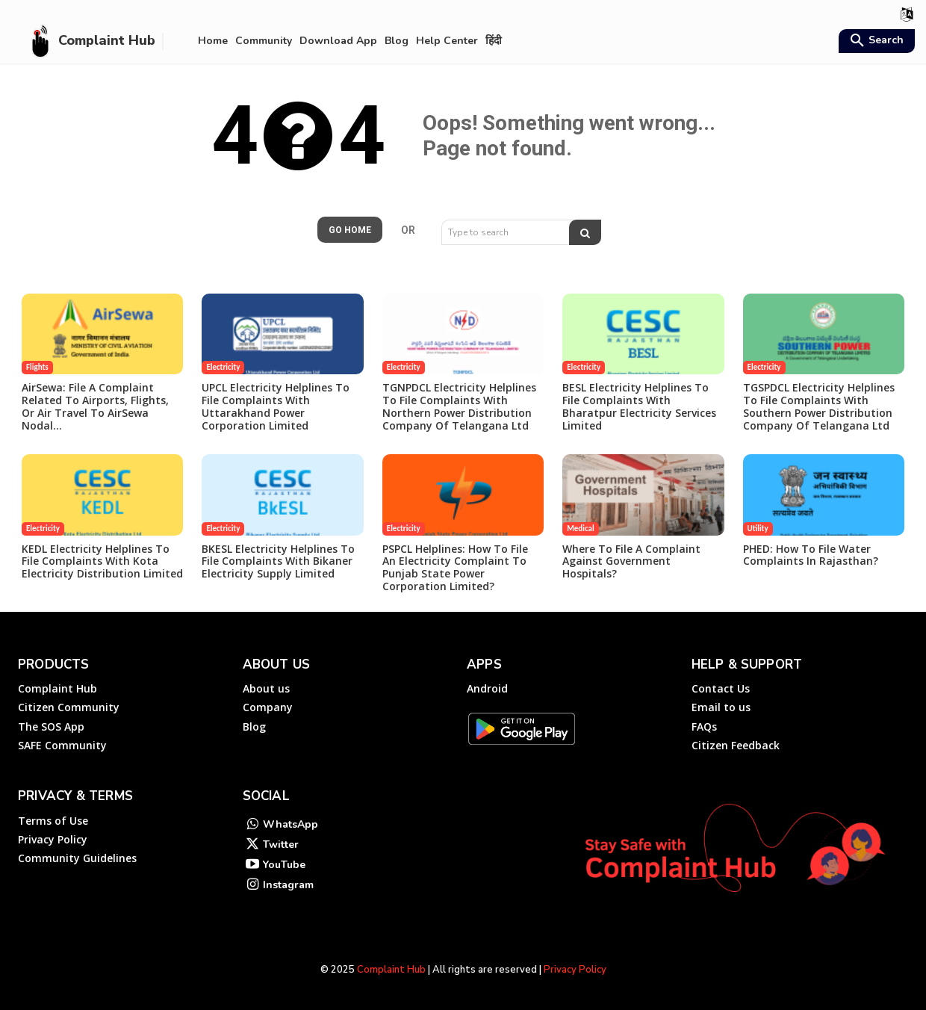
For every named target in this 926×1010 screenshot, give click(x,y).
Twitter (281, 844)
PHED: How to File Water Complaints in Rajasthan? (810, 555)
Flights (37, 367)
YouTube (284, 864)
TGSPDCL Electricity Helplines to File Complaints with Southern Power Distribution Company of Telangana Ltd (819, 406)
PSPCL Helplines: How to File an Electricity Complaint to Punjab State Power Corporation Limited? (455, 567)
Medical (580, 528)
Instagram (288, 884)
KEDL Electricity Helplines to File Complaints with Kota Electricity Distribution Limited (102, 561)
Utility (758, 528)
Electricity (223, 367)
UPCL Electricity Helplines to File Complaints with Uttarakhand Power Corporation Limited (275, 406)
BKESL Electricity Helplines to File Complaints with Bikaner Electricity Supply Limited (278, 561)
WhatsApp (290, 824)
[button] (875, 42)
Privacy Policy (575, 969)
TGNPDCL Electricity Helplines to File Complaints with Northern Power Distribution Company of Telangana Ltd (459, 406)
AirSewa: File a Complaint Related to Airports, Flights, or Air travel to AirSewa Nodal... (95, 406)
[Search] (585, 232)
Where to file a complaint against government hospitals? (631, 561)
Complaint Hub (391, 969)
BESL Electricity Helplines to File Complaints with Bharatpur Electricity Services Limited (639, 406)
